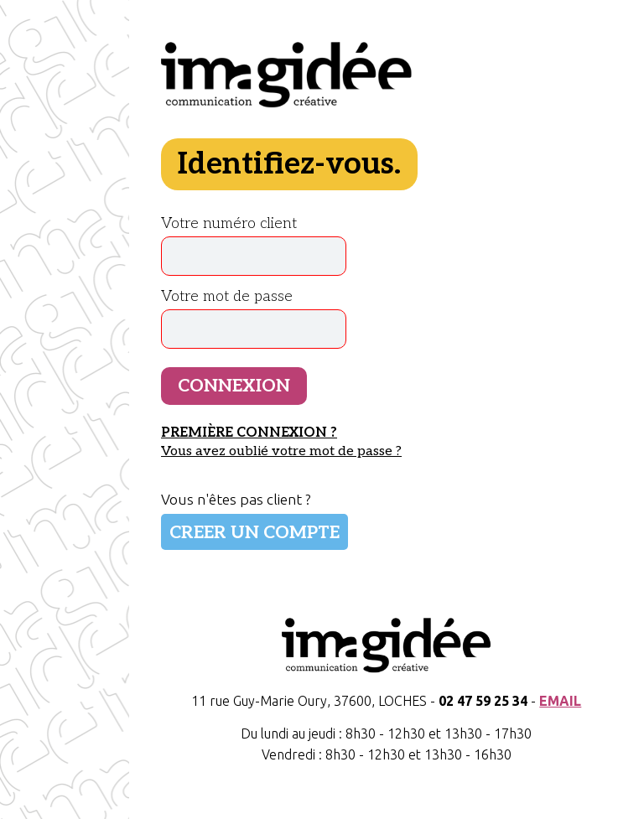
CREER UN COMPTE (254, 532)
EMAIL (560, 700)
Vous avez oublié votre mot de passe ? (281, 451)
